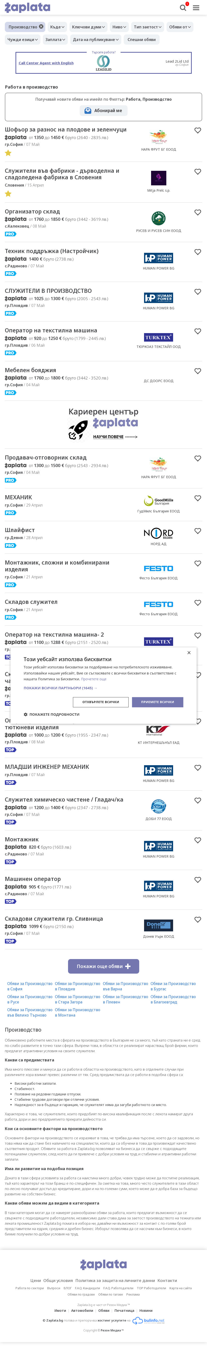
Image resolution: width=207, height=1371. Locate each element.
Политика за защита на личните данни (117, 1309)
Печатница (126, 1339)
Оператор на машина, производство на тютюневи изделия (67, 742)
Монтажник (23, 866)
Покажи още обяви (103, 995)
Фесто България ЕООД (158, 592)
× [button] (189, 652)
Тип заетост (154, 27)
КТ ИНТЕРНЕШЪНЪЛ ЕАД (159, 760)
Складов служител (34, 617)
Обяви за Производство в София (30, 1015)
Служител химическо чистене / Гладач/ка (68, 823)
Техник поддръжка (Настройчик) (57, 261)
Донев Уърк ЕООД (158, 965)
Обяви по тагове (110, 1323)
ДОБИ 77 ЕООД (159, 842)
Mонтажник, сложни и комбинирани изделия (63, 580)
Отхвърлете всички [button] (97, 702)
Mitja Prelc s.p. (158, 199)
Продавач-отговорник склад (50, 470)
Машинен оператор (36, 907)
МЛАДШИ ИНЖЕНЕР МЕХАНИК (53, 785)
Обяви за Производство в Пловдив (77, 1015)
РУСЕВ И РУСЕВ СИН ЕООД (158, 240)
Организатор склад (35, 220)
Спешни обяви (181, 39)
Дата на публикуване (132, 39)
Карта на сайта (180, 1317)
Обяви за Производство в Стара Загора (77, 1028)
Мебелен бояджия (34, 382)
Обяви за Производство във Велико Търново (30, 1041)
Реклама (133, 1323)
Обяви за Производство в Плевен (125, 1028)
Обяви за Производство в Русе (30, 1028)
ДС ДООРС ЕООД (159, 392)
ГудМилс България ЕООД (158, 524)
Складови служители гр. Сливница (60, 947)
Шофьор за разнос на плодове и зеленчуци (56, 133)
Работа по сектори (29, 1317)
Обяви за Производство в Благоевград (173, 1028)
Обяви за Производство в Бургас (173, 1015)
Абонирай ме (108, 110)
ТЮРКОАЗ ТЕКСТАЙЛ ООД (159, 357)
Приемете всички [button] (156, 702)
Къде (57, 27)
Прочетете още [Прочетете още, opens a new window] (94, 678)
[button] (104, 687)
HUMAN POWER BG (158, 278)
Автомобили (81, 1339)
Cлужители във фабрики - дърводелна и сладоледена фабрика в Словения (67, 182)
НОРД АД (159, 557)
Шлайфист (21, 543)
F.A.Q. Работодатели (118, 1317)
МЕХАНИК (20, 510)
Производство (23, 27)
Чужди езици (53, 39)
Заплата (89, 39)
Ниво (124, 27)
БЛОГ (68, 1317)
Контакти (174, 1309)
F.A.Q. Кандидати (87, 1317)
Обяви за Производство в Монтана (77, 1041)
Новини (148, 1339)
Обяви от (18, 39)
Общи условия (53, 1309)
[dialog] (103, 685)
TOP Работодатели (151, 1317)
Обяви (103, 1339)
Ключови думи (90, 27)
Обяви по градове (81, 1323)
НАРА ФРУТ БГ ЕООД (158, 153)
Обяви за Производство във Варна (125, 1015)
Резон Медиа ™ (112, 1359)
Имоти (57, 1339)
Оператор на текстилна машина (56, 341)
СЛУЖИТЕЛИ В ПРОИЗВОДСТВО (55, 301)
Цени (28, 1309)
